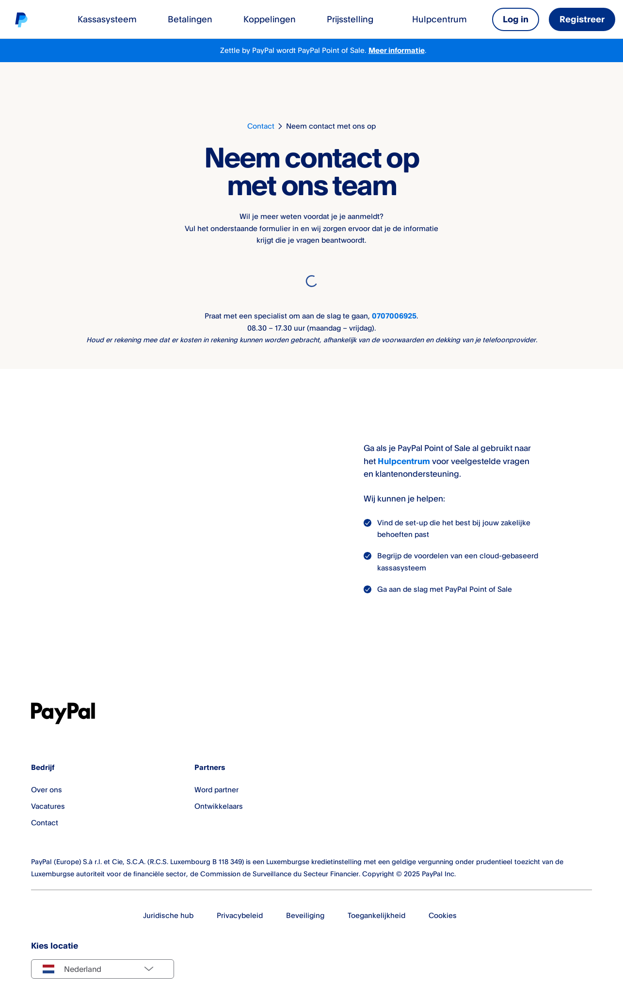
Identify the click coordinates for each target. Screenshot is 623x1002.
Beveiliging (305, 915)
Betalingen (190, 19)
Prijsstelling (350, 19)
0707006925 (394, 315)
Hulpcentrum (439, 19)
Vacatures (48, 806)
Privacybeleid (240, 915)
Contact (260, 126)
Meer (378, 50)
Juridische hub (168, 915)
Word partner (216, 789)
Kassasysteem (107, 19)
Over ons (46, 789)
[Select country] (102, 969)
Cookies (443, 915)
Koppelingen (269, 19)
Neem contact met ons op (331, 126)
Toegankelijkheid (376, 915)
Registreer (582, 19)
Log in (515, 19)
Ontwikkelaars (218, 806)
